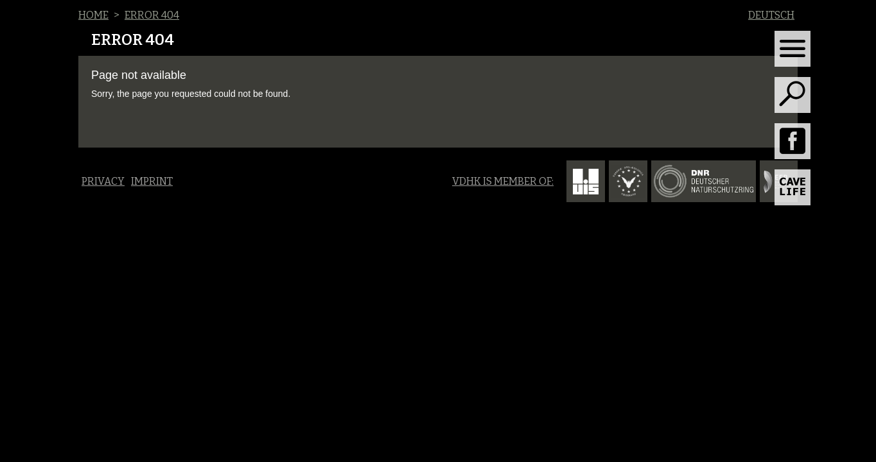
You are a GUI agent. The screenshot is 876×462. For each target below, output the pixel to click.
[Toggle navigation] (792, 49)
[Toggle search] (792, 95)
